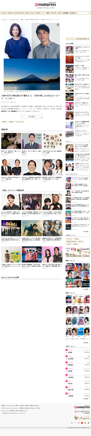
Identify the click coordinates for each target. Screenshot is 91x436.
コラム (27, 13)
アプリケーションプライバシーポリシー (10, 408)
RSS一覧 (38, 408)
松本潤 (70, 371)
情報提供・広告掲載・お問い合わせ (27, 408)
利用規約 (17, 405)
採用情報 (27, 405)
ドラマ (59, 13)
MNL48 (70, 383)
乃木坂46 (70, 377)
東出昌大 (14, 111)
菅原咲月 (70, 365)
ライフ (32, 13)
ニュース (4, 13)
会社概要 (3, 405)
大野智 (70, 352)
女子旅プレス (73, 13)
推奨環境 (22, 405)
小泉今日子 (4, 121)
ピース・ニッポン (20, 121)
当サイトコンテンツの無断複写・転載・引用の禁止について (14, 410)
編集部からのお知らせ (34, 405)
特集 (48, 13)
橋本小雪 (70, 389)
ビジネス (38, 13)
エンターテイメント (19, 13)
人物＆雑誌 (65, 13)
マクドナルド (69, 238)
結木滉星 (70, 358)
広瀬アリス (80, 241)
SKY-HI (68, 244)
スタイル (10, 13)
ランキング (53, 13)
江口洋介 (77, 238)
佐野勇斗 (76, 244)
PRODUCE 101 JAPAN (71, 241)
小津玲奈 (70, 396)
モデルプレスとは (10, 405)
